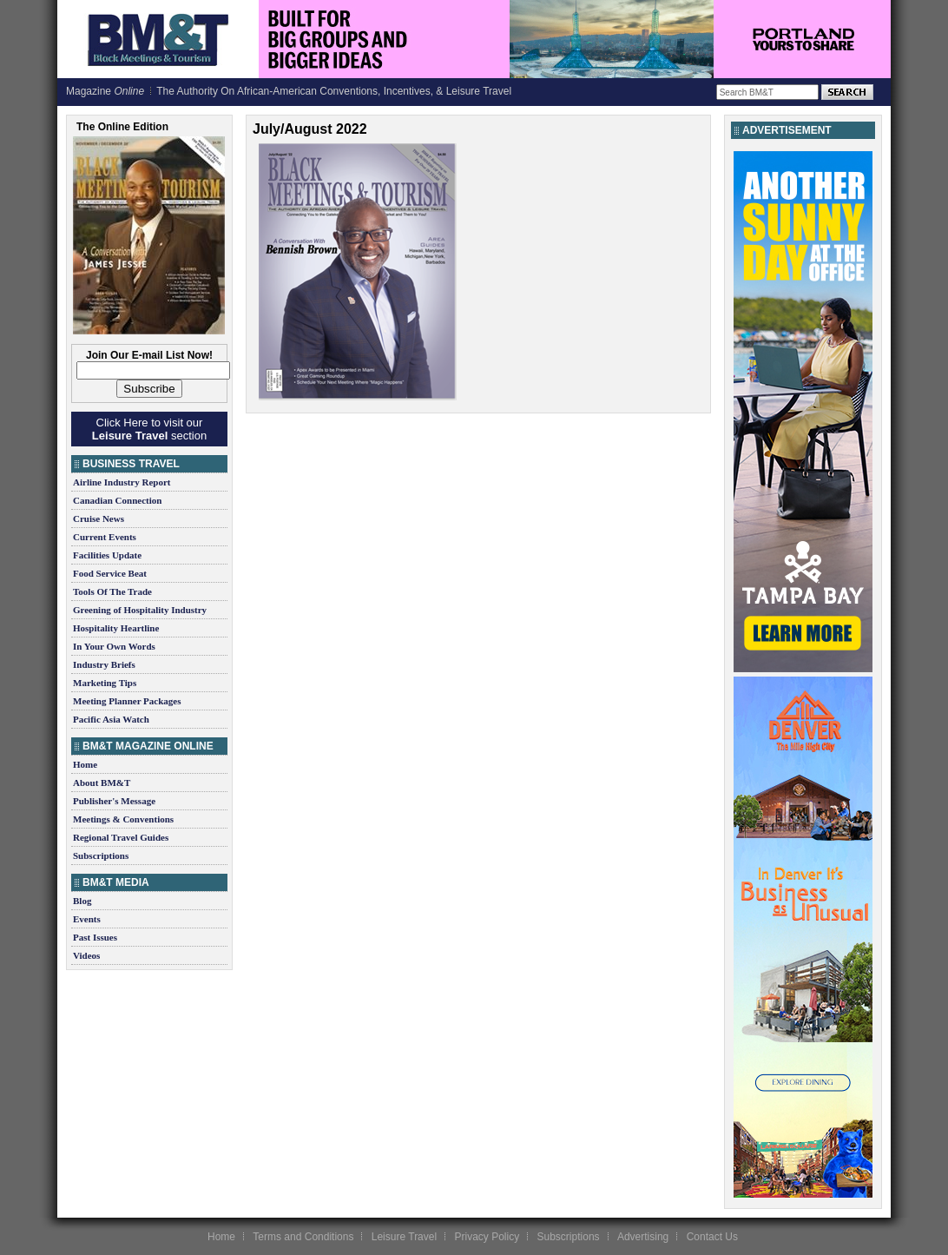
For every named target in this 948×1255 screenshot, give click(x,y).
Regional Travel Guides (120, 837)
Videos (86, 955)
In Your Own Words (114, 646)
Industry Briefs (104, 664)
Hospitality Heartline (116, 628)
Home (85, 764)
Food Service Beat (110, 573)
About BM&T (101, 782)
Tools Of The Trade (112, 591)
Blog (82, 900)
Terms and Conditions (303, 1237)
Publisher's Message (114, 801)
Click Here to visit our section (149, 429)
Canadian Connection (117, 500)
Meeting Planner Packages (127, 701)
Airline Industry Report (121, 482)
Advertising (642, 1237)
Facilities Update (107, 555)
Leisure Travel (404, 1237)
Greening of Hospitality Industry (140, 609)
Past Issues (95, 937)
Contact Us (712, 1237)
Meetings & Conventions (123, 819)
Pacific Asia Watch (111, 719)
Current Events (104, 537)
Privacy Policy (486, 1237)
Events (87, 919)
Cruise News (98, 518)
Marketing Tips (104, 682)
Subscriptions (100, 855)
